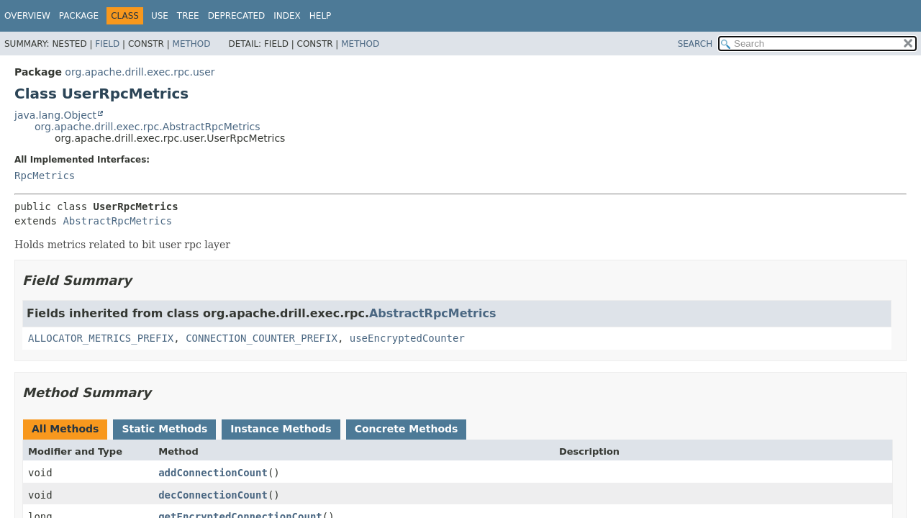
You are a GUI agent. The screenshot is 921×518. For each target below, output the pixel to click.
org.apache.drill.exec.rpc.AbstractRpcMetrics (147, 126)
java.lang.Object (55, 115)
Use (159, 16)
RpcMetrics (44, 175)
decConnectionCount (213, 495)
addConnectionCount (213, 472)
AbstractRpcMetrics (117, 221)
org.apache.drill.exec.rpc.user (139, 72)
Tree (188, 16)
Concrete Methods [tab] (406, 429)
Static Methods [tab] (164, 429)
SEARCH (695, 44)
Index (287, 16)
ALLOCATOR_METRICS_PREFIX (100, 338)
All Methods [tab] (65, 429)
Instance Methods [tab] (280, 429)
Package (79, 16)
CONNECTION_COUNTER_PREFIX (261, 338)
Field (107, 44)
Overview (27, 16)
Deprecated (237, 16)
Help (320, 16)
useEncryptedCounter (407, 338)
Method (192, 44)
